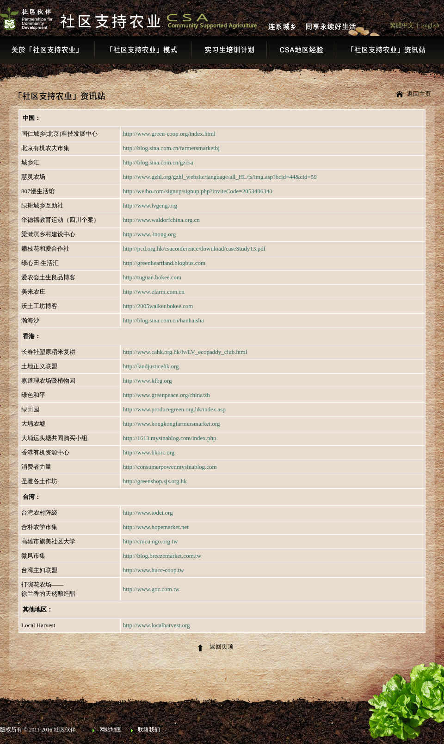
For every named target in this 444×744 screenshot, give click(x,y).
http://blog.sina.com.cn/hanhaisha (163, 320)
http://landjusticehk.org (151, 366)
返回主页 (419, 93)
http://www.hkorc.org (149, 452)
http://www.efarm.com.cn (154, 291)
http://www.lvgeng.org (150, 205)
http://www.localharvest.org (156, 625)
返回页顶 (222, 646)
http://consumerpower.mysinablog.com (170, 466)
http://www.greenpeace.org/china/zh (166, 394)
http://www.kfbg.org (147, 380)
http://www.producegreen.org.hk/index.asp (174, 409)
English (430, 25)
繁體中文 (402, 25)
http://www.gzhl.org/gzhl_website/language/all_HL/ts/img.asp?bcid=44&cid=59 (220, 176)
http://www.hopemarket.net (156, 526)
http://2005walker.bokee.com (158, 306)
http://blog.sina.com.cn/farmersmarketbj (171, 148)
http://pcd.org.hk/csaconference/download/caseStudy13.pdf (194, 248)
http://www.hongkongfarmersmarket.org (171, 423)
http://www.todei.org (148, 512)
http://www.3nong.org (149, 234)
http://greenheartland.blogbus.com (164, 262)
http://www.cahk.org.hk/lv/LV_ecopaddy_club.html (185, 351)
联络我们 (149, 730)
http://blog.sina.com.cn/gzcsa (158, 162)
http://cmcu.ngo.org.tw (150, 541)
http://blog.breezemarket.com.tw (162, 555)
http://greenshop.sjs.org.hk (155, 481)
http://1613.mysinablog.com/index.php (169, 438)
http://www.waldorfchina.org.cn (161, 219)
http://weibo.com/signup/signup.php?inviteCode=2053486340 (197, 191)
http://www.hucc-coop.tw (153, 570)
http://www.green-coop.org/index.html (169, 133)
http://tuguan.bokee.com (152, 277)
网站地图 (110, 730)
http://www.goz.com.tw (151, 589)
